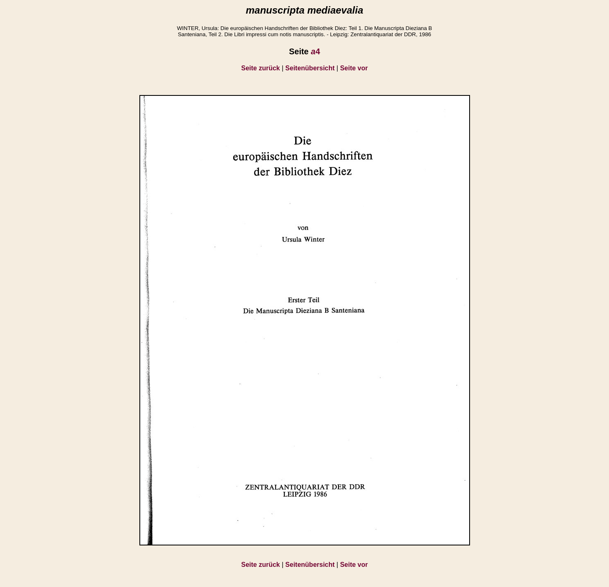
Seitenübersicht (310, 68)
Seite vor (354, 68)
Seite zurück (260, 68)
